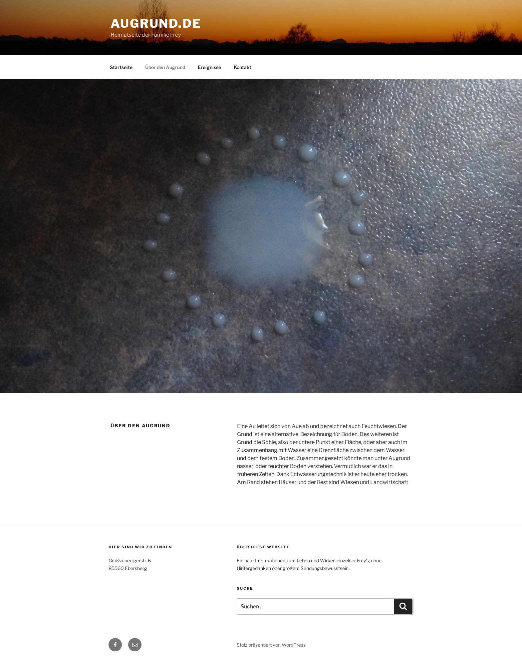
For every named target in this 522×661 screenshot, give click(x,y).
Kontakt (242, 67)
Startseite (121, 67)
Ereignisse (209, 67)
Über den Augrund (165, 67)
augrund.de (156, 23)
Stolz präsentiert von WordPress (271, 645)
